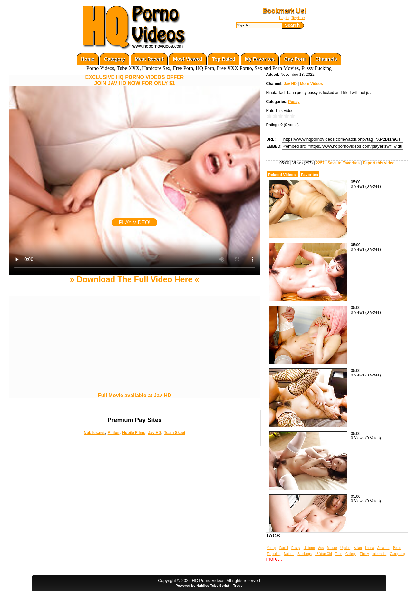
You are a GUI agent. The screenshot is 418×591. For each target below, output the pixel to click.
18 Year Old (323, 554)
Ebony (364, 554)
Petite (397, 548)
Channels (326, 59)
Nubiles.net (94, 432)
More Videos (311, 83)
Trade (237, 585)
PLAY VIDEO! (134, 222)
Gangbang (397, 554)
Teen (338, 554)
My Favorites (260, 59)
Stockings (304, 554)
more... (274, 559)
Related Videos (282, 175)
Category (114, 59)
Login (284, 17)
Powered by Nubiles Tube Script (202, 585)
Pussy (293, 101)
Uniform (309, 548)
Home (87, 59)
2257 (320, 163)
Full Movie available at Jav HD (134, 395)
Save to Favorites (344, 163)
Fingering (274, 554)
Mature (332, 548)
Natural (289, 554)
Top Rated (223, 59)
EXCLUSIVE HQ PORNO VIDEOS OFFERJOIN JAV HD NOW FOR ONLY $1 (134, 80)
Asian (358, 548)
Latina (369, 548)
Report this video (378, 163)
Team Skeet (174, 432)
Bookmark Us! (284, 10)
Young (271, 548)
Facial (283, 548)
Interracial (379, 554)
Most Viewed (187, 59)
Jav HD (154, 432)
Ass (321, 548)
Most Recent (149, 59)
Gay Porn (295, 59)
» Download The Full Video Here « (134, 279)
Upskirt (345, 548)
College (350, 554)
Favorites (309, 175)
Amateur (383, 548)
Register (298, 17)
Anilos (114, 432)
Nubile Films (133, 432)
